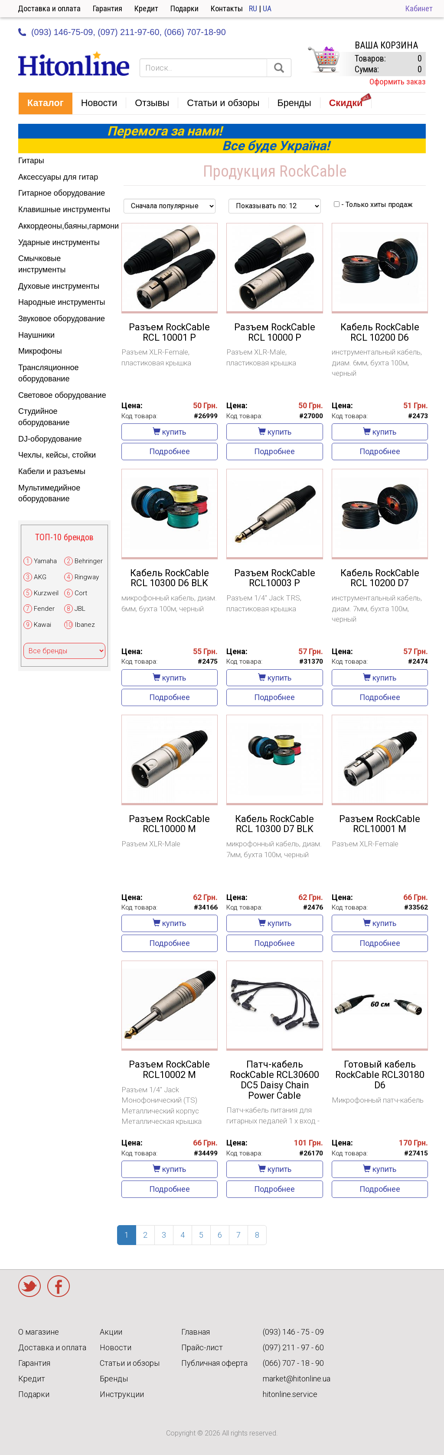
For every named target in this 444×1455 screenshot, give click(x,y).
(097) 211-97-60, (130, 32)
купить (169, 431)
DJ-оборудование (50, 439)
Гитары (31, 160)
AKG (40, 577)
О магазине (38, 1331)
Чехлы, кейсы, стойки (57, 455)
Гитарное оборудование (61, 193)
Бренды (114, 1378)
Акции (111, 1331)
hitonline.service (290, 1394)
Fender (44, 609)
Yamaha (45, 561)
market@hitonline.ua (296, 1378)
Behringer (89, 561)
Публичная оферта (214, 1363)
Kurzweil (46, 593)
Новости (115, 1347)
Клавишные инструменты (64, 209)
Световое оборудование (62, 395)
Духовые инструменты (58, 286)
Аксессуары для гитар (58, 177)
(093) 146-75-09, (63, 32)
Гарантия (107, 8)
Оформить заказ (397, 82)
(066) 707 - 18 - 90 (293, 1363)
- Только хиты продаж (373, 204)
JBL (80, 609)
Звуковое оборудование (61, 318)
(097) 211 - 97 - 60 (293, 1347)
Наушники (36, 335)
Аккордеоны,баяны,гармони (64, 226)
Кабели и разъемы (51, 471)
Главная (195, 1331)
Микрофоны (40, 351)
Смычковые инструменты (41, 264)
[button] (45, 103)
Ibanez (85, 625)
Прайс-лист (202, 1347)
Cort (81, 593)
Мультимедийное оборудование (49, 493)
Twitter (29, 1286)
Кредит (146, 8)
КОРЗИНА (323, 59)
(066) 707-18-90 (194, 32)
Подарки (184, 8)
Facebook (58, 1286)
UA (267, 8)
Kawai (42, 625)
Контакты (227, 8)
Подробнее (169, 451)
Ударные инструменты (59, 242)
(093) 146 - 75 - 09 (293, 1331)
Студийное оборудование (43, 417)
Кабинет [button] (419, 8)
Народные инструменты (61, 302)
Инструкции (122, 1394)
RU (253, 8)
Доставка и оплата (49, 8)
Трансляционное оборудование (48, 373)
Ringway (87, 577)
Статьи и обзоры (130, 1363)
